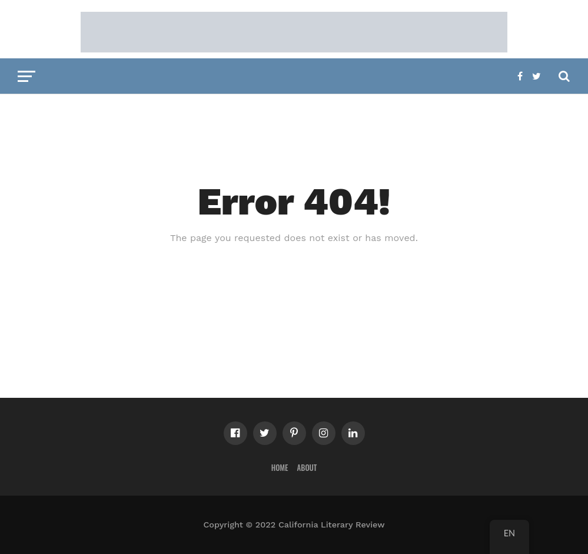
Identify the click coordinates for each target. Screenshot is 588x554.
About (307, 467)
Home (279, 467)
